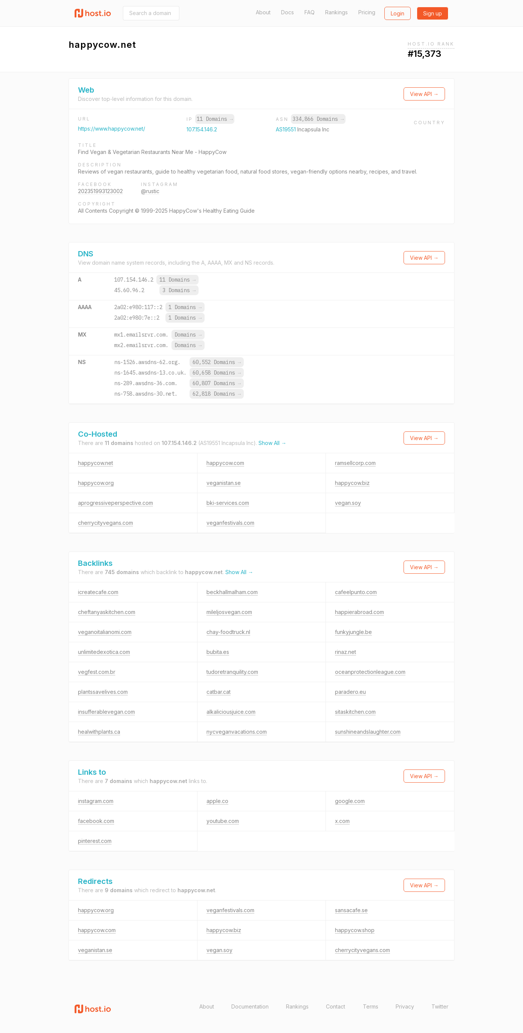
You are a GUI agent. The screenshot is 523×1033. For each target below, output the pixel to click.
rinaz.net (345, 652)
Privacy (405, 1006)
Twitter (439, 1006)
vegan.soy (348, 503)
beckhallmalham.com (232, 592)
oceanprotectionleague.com (370, 672)
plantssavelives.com (103, 692)
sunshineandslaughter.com (368, 731)
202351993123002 (100, 191)
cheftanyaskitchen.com (106, 612)
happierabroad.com (359, 612)
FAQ (309, 12)
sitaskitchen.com (355, 711)
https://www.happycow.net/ (111, 128)
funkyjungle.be (353, 632)
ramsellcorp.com (355, 463)
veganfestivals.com (230, 523)
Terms (370, 1006)
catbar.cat (218, 692)
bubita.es (217, 652)
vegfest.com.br (96, 672)
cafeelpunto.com (356, 592)
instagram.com (95, 801)
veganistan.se (223, 483)
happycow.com (225, 463)
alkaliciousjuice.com (230, 711)
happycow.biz (352, 483)
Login (397, 13)
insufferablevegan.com (106, 711)
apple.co (217, 801)
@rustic (150, 191)
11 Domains (215, 119)
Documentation (250, 1006)
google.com (350, 801)
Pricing (366, 12)
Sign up (432, 13)
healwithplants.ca (99, 731)
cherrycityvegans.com (105, 523)
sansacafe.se (351, 910)
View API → (424, 94)
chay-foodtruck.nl (228, 632)
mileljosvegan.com (229, 612)
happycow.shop (355, 930)
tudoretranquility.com (232, 672)
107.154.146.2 (202, 129)
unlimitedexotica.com (104, 652)
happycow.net (95, 463)
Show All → (272, 443)
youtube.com (222, 821)
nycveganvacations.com (236, 731)
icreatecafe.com (98, 592)
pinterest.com (95, 841)
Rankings (336, 12)
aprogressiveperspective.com (115, 503)
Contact (335, 1006)
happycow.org (96, 483)
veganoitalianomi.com (105, 632)
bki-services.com (227, 503)
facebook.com (96, 821)
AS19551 (286, 129)
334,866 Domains (318, 119)
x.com (342, 821)
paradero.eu (350, 692)
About (263, 12)
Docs (287, 12)
